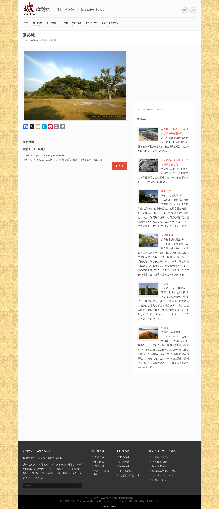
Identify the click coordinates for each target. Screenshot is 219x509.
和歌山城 (166, 191)
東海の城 (124, 457)
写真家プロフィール (163, 457)
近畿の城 (99, 457)
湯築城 (44, 40)
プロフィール (58, 464)
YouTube (192, 10)
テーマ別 (64, 23)
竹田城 (164, 328)
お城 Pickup (91, 23)
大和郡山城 (167, 235)
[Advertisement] (163, 73)
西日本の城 (37, 23)
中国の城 (99, 461)
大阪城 (164, 283)
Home (25, 40)
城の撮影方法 (159, 466)
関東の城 (124, 466)
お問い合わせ (159, 480)
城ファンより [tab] (162, 109)
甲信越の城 (125, 471)
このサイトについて (109, 23)
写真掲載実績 (159, 461)
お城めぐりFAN (109, 506)
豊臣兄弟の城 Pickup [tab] (145, 109)
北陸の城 (124, 461)
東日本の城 (51, 23)
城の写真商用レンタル (164, 471)
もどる (120, 165)
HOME (25, 23)
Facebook (184, 10)
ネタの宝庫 (76, 23)
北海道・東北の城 (129, 475)
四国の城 (34, 40)
